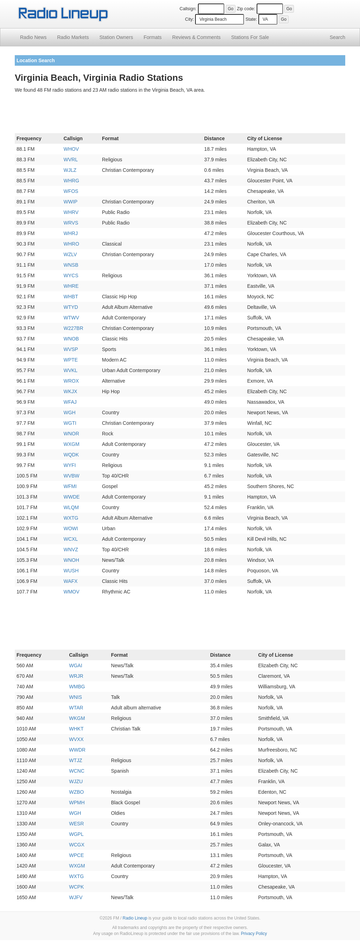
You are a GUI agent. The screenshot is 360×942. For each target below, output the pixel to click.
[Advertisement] (180, 114)
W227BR (73, 328)
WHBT (71, 296)
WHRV (71, 212)
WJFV (76, 897)
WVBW (71, 476)
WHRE (71, 286)
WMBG (77, 686)
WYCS (71, 275)
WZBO (76, 792)
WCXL (71, 539)
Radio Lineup (135, 918)
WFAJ (70, 402)
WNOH (71, 560)
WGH (70, 412)
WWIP (71, 201)
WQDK (71, 454)
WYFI (70, 465)
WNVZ (71, 549)
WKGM (77, 718)
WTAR (76, 707)
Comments (196, 37)
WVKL (71, 370)
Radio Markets (73, 37)
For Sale (250, 37)
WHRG (71, 180)
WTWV (71, 317)
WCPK (76, 887)
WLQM (71, 507)
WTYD (71, 307)
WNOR (71, 433)
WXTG (71, 518)
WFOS (71, 191)
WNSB (71, 265)
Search (337, 37)
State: (251, 19)
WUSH (71, 570)
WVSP (71, 349)
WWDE (72, 497)
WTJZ (75, 760)
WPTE (71, 360)
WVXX (76, 739)
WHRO (71, 244)
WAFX (71, 581)
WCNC (77, 771)
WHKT (76, 729)
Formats (152, 37)
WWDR (77, 750)
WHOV (71, 149)
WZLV (70, 254)
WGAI (75, 665)
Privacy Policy (254, 933)
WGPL (76, 834)
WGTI (70, 423)
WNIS (75, 697)
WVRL (71, 159)
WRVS (71, 223)
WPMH (77, 802)
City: (189, 19)
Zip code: (246, 8)
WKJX (70, 391)
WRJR (76, 676)
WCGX (77, 844)
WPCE (76, 855)
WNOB (71, 339)
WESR (76, 823)
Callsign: (188, 8)
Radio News (33, 37)
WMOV (71, 592)
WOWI (71, 528)
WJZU (76, 781)
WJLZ (70, 170)
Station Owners (116, 37)
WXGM (71, 444)
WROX (71, 381)
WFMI (70, 486)
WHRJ (71, 233)
